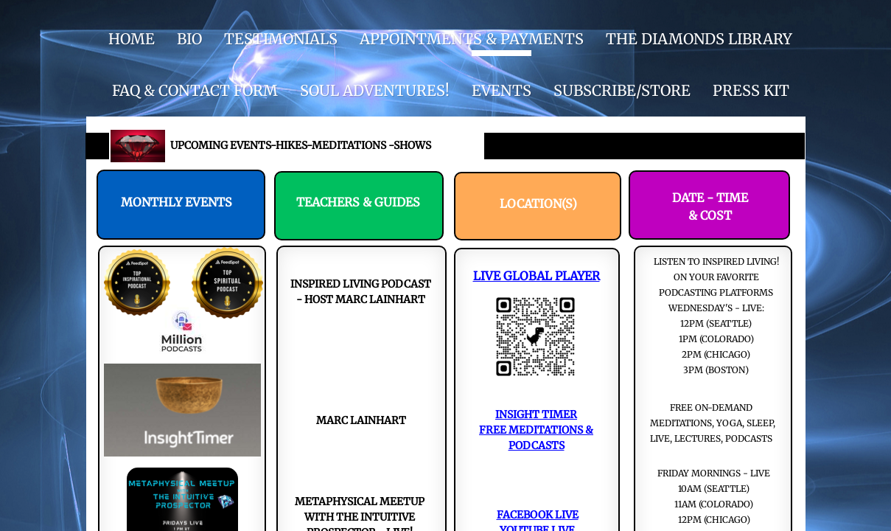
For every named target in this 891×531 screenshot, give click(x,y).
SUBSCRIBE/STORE (622, 90)
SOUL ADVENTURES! (375, 90)
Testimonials (281, 39)
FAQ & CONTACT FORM (195, 90)
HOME (131, 39)
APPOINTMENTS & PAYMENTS (472, 39)
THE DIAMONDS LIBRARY (699, 39)
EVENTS (501, 90)
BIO (189, 39)
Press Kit (751, 90)
